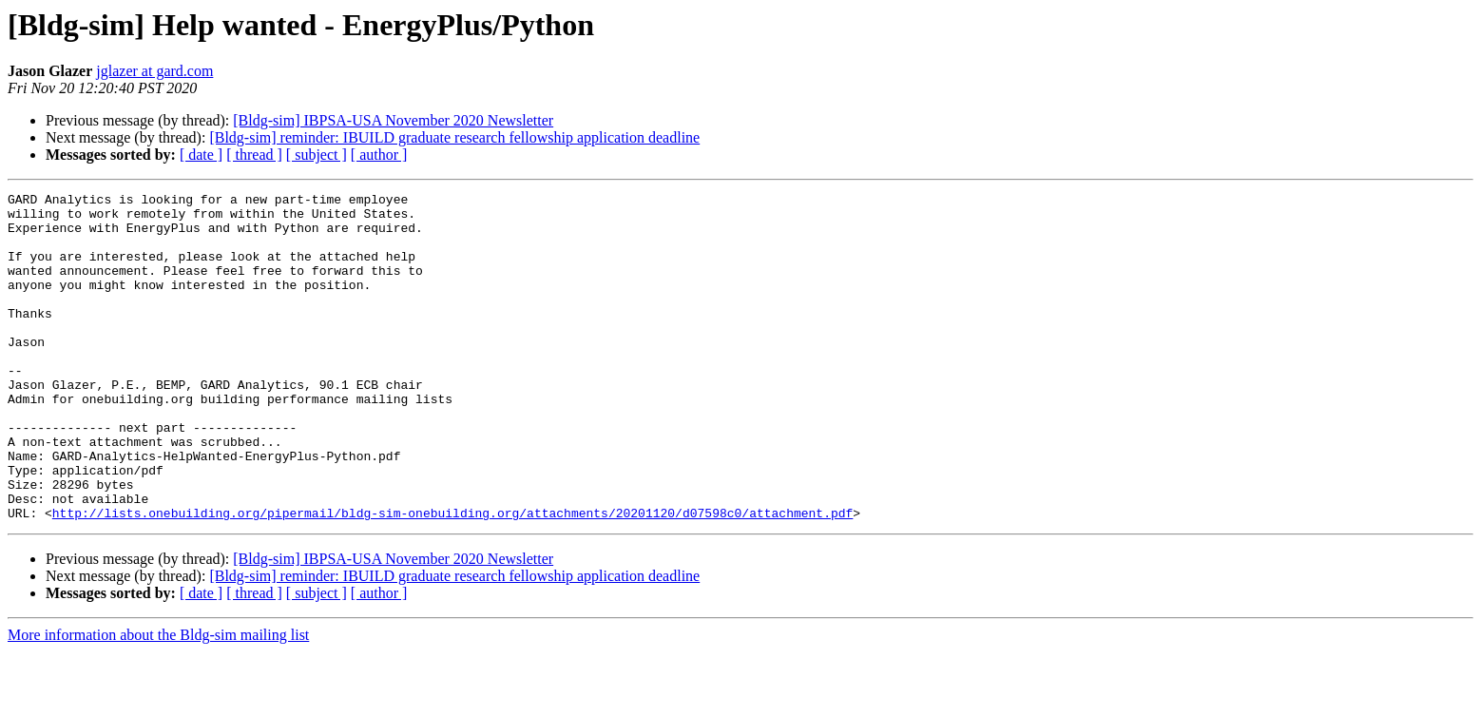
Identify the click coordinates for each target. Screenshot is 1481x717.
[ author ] (379, 154)
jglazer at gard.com (154, 71)
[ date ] (201, 154)
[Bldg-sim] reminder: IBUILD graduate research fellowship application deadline (454, 137)
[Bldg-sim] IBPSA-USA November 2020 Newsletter (393, 120)
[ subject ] (316, 154)
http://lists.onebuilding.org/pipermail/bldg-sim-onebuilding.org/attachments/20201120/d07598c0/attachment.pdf (452, 578)
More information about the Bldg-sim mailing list (158, 700)
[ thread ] (254, 154)
